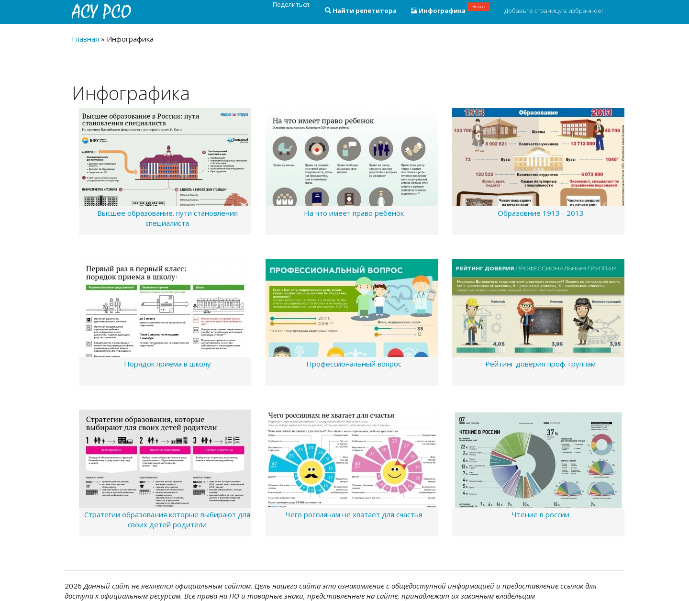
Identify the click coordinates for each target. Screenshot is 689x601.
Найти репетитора (361, 10)
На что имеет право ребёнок (354, 213)
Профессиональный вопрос (353, 363)
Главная (85, 39)
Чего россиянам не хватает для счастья (354, 514)
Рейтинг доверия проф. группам (540, 363)
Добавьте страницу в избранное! (553, 10)
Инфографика (450, 8)
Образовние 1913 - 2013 (541, 213)
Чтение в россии (540, 514)
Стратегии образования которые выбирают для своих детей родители (167, 519)
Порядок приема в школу (167, 363)
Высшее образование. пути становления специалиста (167, 218)
